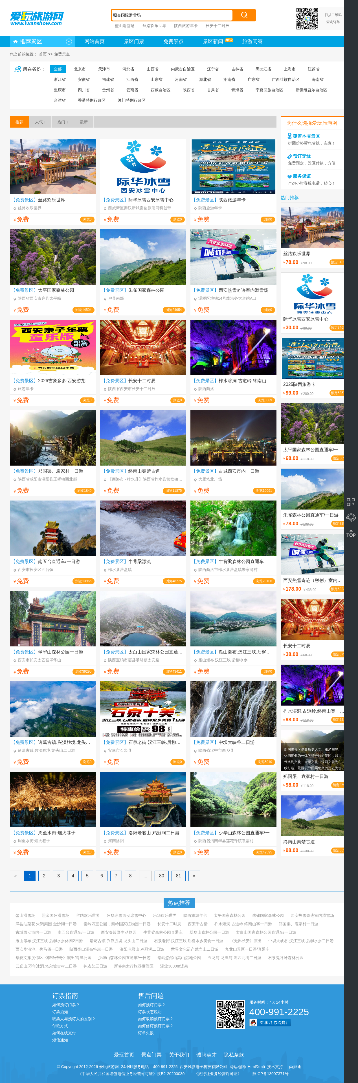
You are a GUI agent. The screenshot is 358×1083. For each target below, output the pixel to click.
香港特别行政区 (92, 100)
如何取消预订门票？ (155, 1019)
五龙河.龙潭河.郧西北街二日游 (234, 957)
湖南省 (229, 79)
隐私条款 (234, 1055)
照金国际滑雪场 (55, 915)
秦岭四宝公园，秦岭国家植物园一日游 (117, 924)
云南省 (132, 90)
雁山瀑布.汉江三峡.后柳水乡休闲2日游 (49, 941)
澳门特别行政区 (132, 100)
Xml (260, 1066)
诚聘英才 (206, 1055)
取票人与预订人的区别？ (74, 1019)
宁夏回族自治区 (269, 90)
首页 (43, 54)
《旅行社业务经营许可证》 (217, 1073)
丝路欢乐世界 (154, 26)
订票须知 (60, 1011)
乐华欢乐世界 (165, 915)
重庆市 (60, 90)
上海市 (290, 69)
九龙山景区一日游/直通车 (247, 949)
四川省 (84, 90)
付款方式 (60, 1026)
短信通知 (60, 1040)
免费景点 (173, 41)
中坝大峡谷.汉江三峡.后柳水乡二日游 (301, 941)
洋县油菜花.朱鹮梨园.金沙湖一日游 (46, 924)
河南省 (181, 79)
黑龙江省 (263, 69)
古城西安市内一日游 (33, 932)
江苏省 (314, 69)
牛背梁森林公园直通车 (163, 932)
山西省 (153, 69)
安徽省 (84, 79)
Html (251, 1066)
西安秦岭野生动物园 (119, 932)
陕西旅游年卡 (186, 26)
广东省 (254, 79)
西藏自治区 (160, 90)
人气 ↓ (40, 122)
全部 (58, 69)
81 (178, 875)
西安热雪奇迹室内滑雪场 (312, 915)
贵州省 (108, 90)
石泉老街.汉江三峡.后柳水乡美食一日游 (188, 941)
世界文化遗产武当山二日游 (194, 949)
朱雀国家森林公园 (268, 915)
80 (161, 875)
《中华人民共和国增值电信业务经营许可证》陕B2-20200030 (131, 1073)
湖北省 (205, 79)
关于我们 (179, 1055)
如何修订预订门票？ (155, 1026)
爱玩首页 (124, 1055)
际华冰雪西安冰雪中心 (126, 915)
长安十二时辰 (217, 26)
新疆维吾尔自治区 (311, 90)
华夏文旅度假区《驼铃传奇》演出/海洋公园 (54, 957)
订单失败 (146, 1033)
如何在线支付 (64, 1033)
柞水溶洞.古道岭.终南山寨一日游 (243, 924)
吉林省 (237, 69)
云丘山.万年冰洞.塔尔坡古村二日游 (46, 966)
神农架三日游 (95, 966)
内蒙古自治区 (183, 69)
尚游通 (294, 1066)
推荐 (19, 122)
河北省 (128, 69)
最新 (84, 122)
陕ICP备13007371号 (270, 1073)
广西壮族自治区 (286, 79)
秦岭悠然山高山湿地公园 (179, 957)
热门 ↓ (62, 122)
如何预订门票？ (66, 1004)
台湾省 (60, 100)
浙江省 (60, 79)
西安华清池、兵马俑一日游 (39, 949)
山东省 (156, 79)
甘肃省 (213, 90)
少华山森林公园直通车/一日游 (124, 957)
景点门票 (151, 1055)
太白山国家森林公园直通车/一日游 (266, 932)
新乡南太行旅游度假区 (133, 966)
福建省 (108, 79)
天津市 (104, 69)
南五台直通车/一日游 (76, 932)
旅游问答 (252, 41)
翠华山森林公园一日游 (209, 932)
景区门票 (134, 41)
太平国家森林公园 (229, 915)
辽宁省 (213, 69)
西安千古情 (198, 924)
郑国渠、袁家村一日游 (298, 924)
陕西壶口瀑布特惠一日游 (91, 949)
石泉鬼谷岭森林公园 (286, 957)
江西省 (132, 79)
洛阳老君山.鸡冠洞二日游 (142, 949)
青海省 (237, 90)
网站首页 (94, 41)
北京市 (80, 69)
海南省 (318, 79)
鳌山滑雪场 (125, 26)
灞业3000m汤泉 (174, 966)
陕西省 (189, 90)
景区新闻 (213, 41)
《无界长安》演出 (246, 941)
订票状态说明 (150, 1011)
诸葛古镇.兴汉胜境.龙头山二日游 (118, 941)
